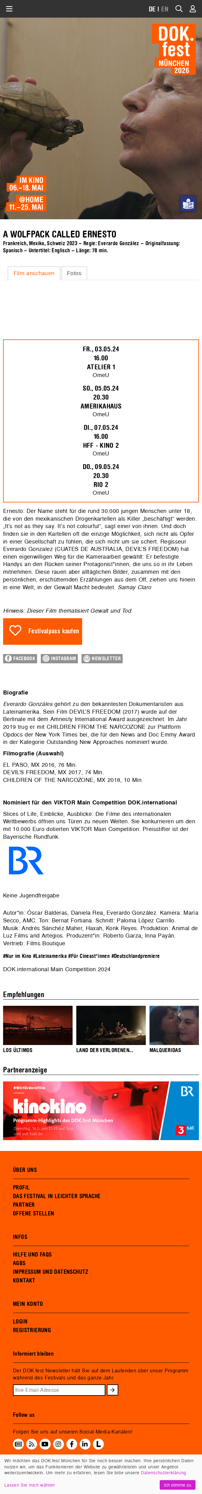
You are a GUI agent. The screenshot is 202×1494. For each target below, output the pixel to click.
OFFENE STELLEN (33, 1214)
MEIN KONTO (28, 1304)
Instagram (59, 658)
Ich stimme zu (177, 1485)
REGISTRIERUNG (32, 1330)
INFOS (20, 1237)
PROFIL (21, 1188)
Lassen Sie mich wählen (29, 1485)
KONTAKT (24, 1281)
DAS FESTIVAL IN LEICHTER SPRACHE (56, 1196)
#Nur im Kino (17, 956)
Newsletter (102, 658)
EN (165, 9)
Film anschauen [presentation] (34, 273)
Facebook (20, 658)
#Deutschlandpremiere (136, 956)
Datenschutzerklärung (163, 1472)
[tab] (34, 273)
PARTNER (24, 1205)
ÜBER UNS (25, 1170)
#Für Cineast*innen (89, 956)
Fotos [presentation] (74, 273)
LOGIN (20, 1322)
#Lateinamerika (50, 956)
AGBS (19, 1263)
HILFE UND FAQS (32, 1255)
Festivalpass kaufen (53, 631)
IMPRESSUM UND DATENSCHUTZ (51, 1272)
